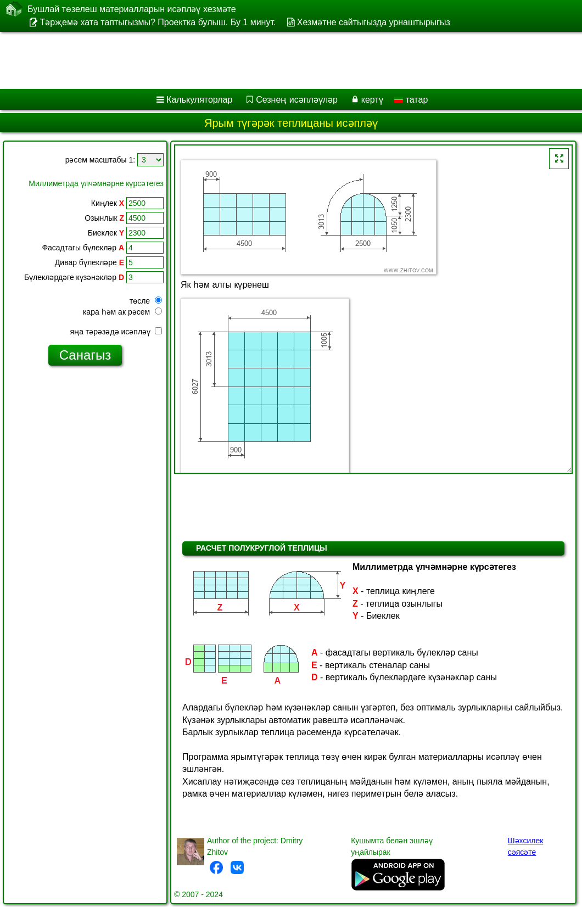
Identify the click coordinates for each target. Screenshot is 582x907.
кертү (372, 99)
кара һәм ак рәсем (122, 311)
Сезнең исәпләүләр (297, 99)
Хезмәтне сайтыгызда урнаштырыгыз (373, 22)
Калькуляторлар (199, 99)
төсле (146, 300)
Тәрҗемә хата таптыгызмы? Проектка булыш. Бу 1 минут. (158, 22)
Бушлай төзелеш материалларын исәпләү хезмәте (131, 9)
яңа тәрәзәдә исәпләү (116, 331)
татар (411, 99)
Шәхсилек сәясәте (526, 846)
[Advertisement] (280, 60)
